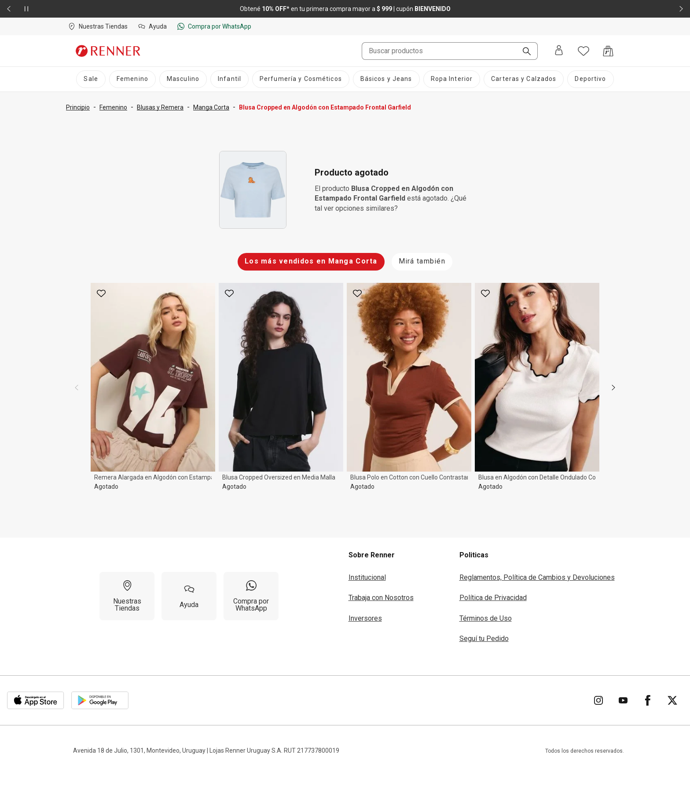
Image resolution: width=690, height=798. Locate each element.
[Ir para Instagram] (598, 700)
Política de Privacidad (493, 597)
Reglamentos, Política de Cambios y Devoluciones (537, 577)
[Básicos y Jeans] (386, 79)
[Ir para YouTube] (623, 700)
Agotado (106, 486)
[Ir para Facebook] (647, 700)
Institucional (367, 577)
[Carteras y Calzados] (524, 79)
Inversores (365, 618)
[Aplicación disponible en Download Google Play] (99, 700)
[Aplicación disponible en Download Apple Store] (35, 700)
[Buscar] (523, 52)
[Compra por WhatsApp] (251, 596)
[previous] (76, 387)
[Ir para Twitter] (672, 700)
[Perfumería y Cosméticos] (300, 79)
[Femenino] (132, 79)
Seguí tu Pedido (484, 638)
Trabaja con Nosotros (381, 597)
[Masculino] (183, 79)
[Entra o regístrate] (559, 51)
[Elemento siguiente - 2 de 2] (681, 9)
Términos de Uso (485, 618)
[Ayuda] (189, 596)
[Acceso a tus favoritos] (583, 51)
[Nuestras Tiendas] (126, 596)
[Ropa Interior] (452, 79)
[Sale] (90, 79)
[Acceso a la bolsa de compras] (608, 51)
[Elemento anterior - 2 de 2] (9, 9)
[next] (613, 387)
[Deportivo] (590, 79)
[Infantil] (229, 79)
